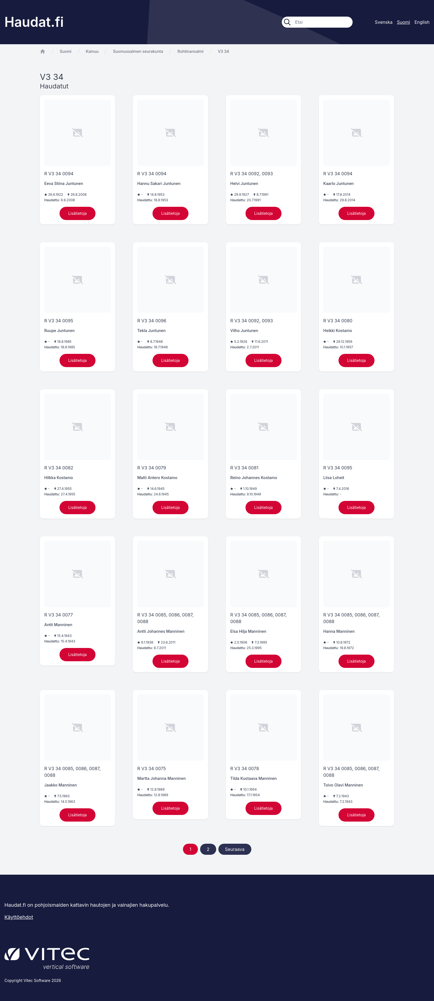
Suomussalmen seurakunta (138, 51)
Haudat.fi (34, 22)
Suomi (65, 51)
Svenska (383, 22)
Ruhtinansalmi (190, 51)
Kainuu (92, 51)
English (422, 22)
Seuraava (235, 849)
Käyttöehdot (18, 917)
